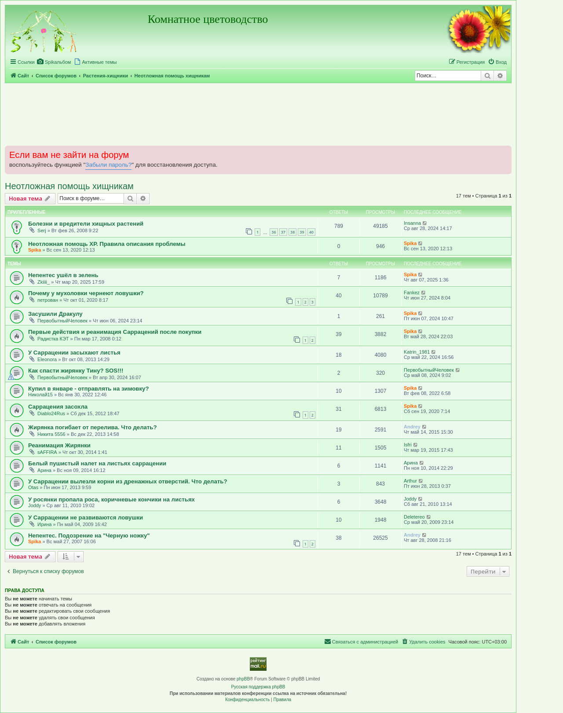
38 (292, 232)
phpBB (243, 678)
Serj (41, 230)
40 (311, 232)
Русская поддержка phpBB (258, 686)
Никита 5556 (51, 434)
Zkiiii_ (43, 282)
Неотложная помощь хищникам (69, 186)
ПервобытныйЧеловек (62, 320)
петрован (47, 300)
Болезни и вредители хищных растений (85, 223)
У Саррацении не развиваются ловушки (85, 517)
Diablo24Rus (51, 413)
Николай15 (40, 394)
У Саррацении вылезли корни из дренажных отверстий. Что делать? (127, 481)
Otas (33, 487)
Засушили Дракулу (55, 314)
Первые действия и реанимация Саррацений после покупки (114, 332)
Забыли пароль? (108, 164)
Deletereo (414, 516)
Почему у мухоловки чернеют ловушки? (86, 293)
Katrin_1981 (417, 352)
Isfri (408, 444)
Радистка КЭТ (53, 338)
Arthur (410, 480)
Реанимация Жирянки (59, 445)
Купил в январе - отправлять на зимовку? (88, 388)
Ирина (44, 524)
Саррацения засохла (58, 406)
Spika (34, 249)
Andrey (412, 426)
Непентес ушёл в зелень (63, 275)
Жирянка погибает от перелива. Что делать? (92, 427)
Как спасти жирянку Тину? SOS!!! (75, 370)
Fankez (412, 292)
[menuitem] (54, 62)
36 (273, 232)
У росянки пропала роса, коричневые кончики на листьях (111, 499)
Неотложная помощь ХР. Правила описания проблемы (106, 244)
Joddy (34, 505)
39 (302, 232)
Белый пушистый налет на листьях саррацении (97, 463)
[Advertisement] (258, 114)
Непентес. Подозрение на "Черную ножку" (89, 535)
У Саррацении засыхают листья (74, 352)
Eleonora (47, 359)
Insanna (412, 223)
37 (283, 232)
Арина (44, 470)
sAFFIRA (47, 452)
